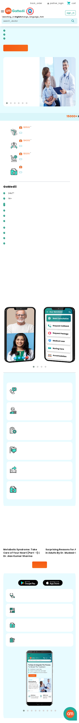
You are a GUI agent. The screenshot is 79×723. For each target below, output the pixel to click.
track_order (36, 3)
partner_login (55, 3)
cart (71, 3)
